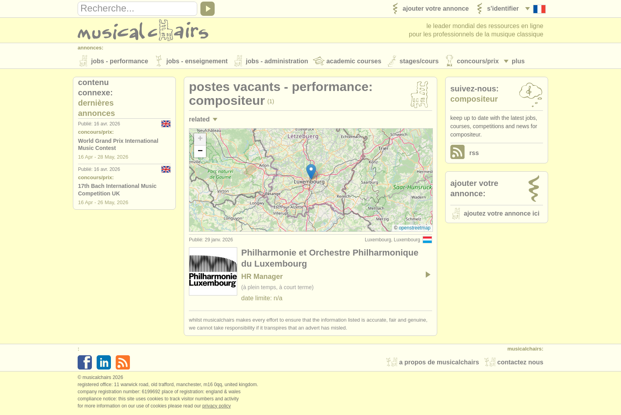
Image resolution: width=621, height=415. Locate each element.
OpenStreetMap (415, 228)
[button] (311, 173)
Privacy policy (216, 406)
